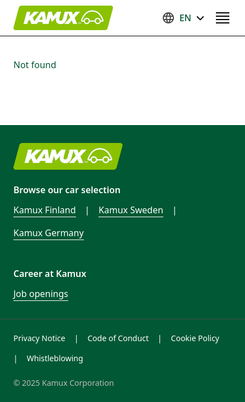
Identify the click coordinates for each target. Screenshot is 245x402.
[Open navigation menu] (223, 18)
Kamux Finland (44, 210)
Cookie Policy (195, 338)
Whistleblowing (55, 358)
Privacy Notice (39, 338)
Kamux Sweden (130, 210)
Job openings (40, 294)
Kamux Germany (48, 233)
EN (183, 18)
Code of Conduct (117, 338)
